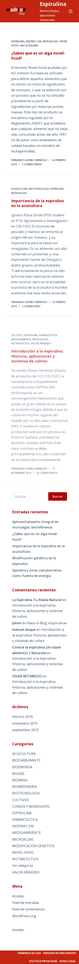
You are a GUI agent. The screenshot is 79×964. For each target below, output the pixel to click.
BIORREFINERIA (24, 786)
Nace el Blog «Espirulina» (47, 623)
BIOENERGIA (22, 767)
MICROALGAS (50, 41)
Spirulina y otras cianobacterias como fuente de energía (37, 573)
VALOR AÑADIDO (41, 356)
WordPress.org (24, 916)
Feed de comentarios (28, 909)
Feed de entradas (25, 902)
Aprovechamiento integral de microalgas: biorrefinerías (35, 524)
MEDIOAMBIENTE (21, 352)
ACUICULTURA (19, 192)
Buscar (57, 496)
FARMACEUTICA (48, 348)
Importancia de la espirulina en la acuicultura (37, 206)
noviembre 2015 (25, 723)
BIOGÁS (18, 773)
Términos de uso (29, 953)
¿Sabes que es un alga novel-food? (38, 56)
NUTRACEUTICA (20, 356)
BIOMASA (19, 780)
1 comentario (31, 309)
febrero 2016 (22, 716)
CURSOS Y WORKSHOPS (31, 806)
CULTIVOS (17, 348)
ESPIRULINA (18, 41)
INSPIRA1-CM (33, 41)
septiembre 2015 (25, 730)
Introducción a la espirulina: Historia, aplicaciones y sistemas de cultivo (37, 368)
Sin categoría (29, 45)
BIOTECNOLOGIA (39, 192)
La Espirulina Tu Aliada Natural (37, 599)
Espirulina (53, 3)
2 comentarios (32, 164)
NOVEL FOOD (22, 852)
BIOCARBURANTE (26, 760)
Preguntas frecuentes (59, 953)
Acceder (18, 896)
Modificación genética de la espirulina (34, 561)
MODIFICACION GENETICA (33, 846)
